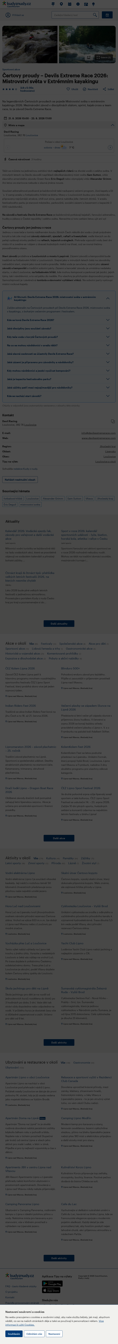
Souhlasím (14, 1333)
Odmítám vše (34, 1333)
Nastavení (54, 1333)
